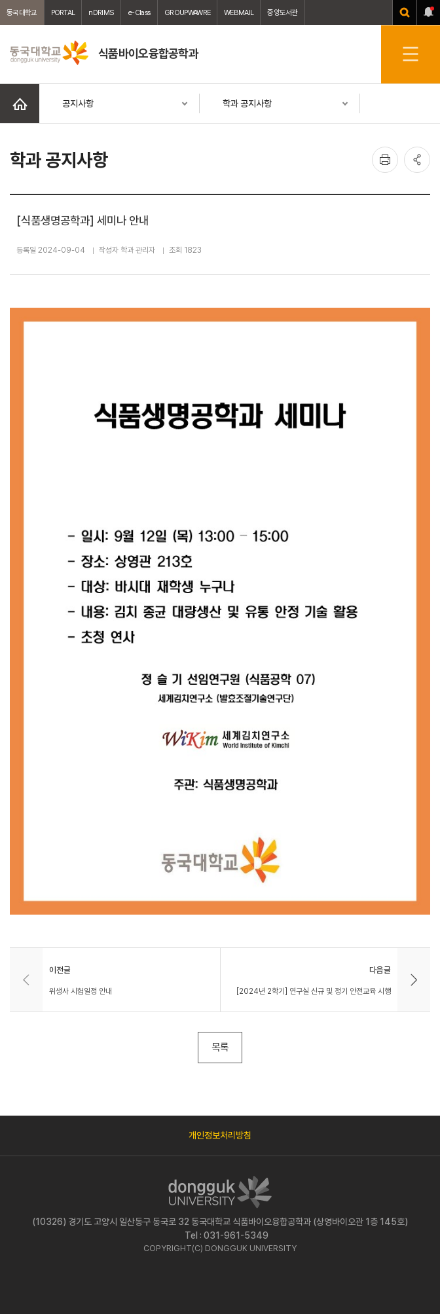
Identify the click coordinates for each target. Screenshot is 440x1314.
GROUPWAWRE (187, 12)
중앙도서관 (282, 12)
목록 (220, 1047)
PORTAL (63, 12)
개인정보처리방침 (220, 1135)
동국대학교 (22, 12)
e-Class (139, 12)
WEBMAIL (238, 12)
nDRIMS (101, 12)
